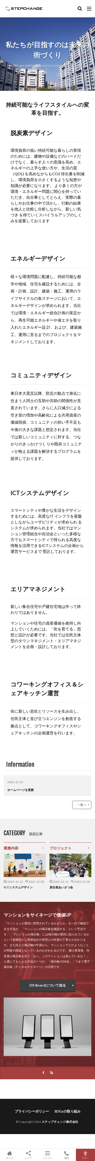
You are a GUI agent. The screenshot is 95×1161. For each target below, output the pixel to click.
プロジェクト (60, 848)
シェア (28, 1155)
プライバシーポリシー (32, 1111)
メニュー (47, 1155)
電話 (66, 1155)
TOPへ (85, 1155)
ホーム (9, 1155)
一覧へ (81, 805)
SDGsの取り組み (67, 1111)
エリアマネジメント (38, 588)
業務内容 (11, 848)
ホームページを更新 (20, 790)
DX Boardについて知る (47, 985)
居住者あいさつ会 (61, 887)
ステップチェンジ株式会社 (60, 1122)
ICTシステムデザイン (18, 887)
